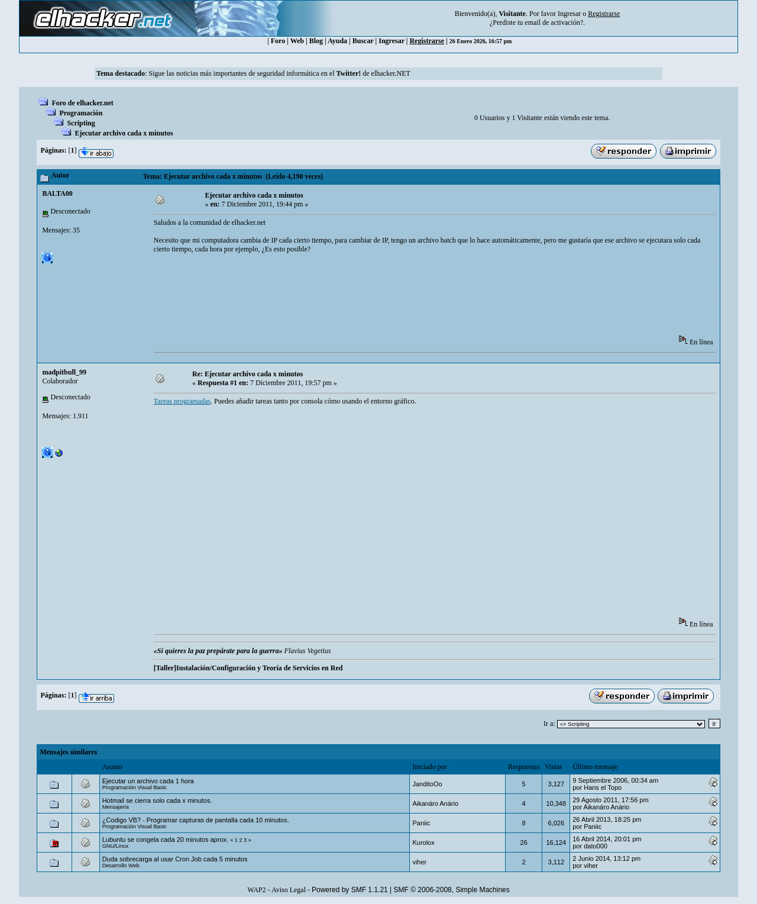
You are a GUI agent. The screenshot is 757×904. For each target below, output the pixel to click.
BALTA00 (57, 193)
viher (419, 862)
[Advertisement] (369, 298)
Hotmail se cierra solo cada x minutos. (157, 800)
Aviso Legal (288, 890)
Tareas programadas (182, 401)
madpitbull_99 (64, 372)
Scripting (81, 123)
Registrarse (426, 41)
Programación (80, 113)
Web (297, 41)
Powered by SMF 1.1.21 (350, 890)
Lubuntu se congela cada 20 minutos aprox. (165, 839)
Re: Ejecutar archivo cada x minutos (247, 374)
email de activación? (554, 22)
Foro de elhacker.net (82, 103)
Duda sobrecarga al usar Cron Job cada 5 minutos (175, 859)
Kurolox (423, 842)
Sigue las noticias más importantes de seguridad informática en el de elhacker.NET (279, 73)
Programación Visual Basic (134, 787)
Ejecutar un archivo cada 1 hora (148, 780)
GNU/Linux (115, 846)
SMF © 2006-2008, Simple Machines (452, 890)
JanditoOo (427, 783)
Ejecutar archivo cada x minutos (124, 133)
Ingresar (569, 13)
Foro (278, 41)
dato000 (595, 846)
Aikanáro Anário (435, 803)
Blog (316, 41)
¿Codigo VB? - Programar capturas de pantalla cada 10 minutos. (195, 820)
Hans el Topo (603, 787)
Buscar (363, 41)
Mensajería (115, 807)
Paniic (421, 822)
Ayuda (337, 41)
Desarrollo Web (121, 866)
